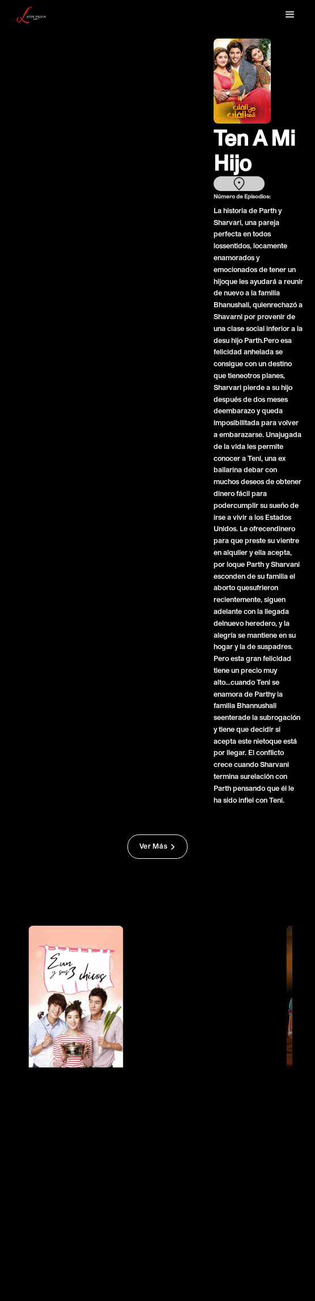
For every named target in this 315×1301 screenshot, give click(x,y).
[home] (32, 15)
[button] (290, 14)
